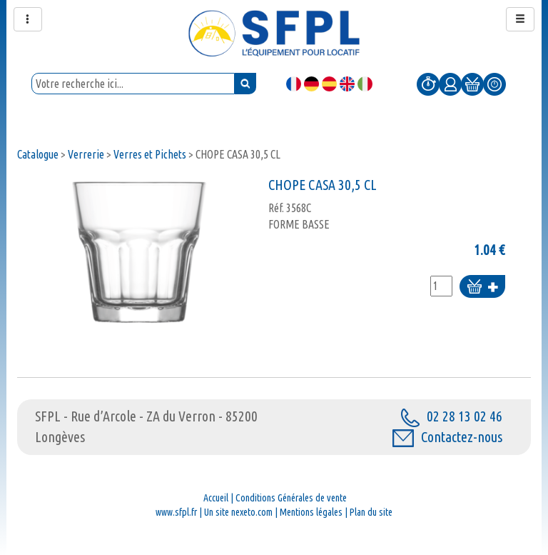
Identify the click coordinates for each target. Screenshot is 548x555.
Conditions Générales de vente (291, 498)
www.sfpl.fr (176, 512)
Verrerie (86, 154)
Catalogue (38, 154)
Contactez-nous (447, 437)
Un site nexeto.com (238, 512)
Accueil (215, 498)
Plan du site (371, 512)
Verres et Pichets (149, 154)
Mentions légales (311, 512)
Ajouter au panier (482, 287)
